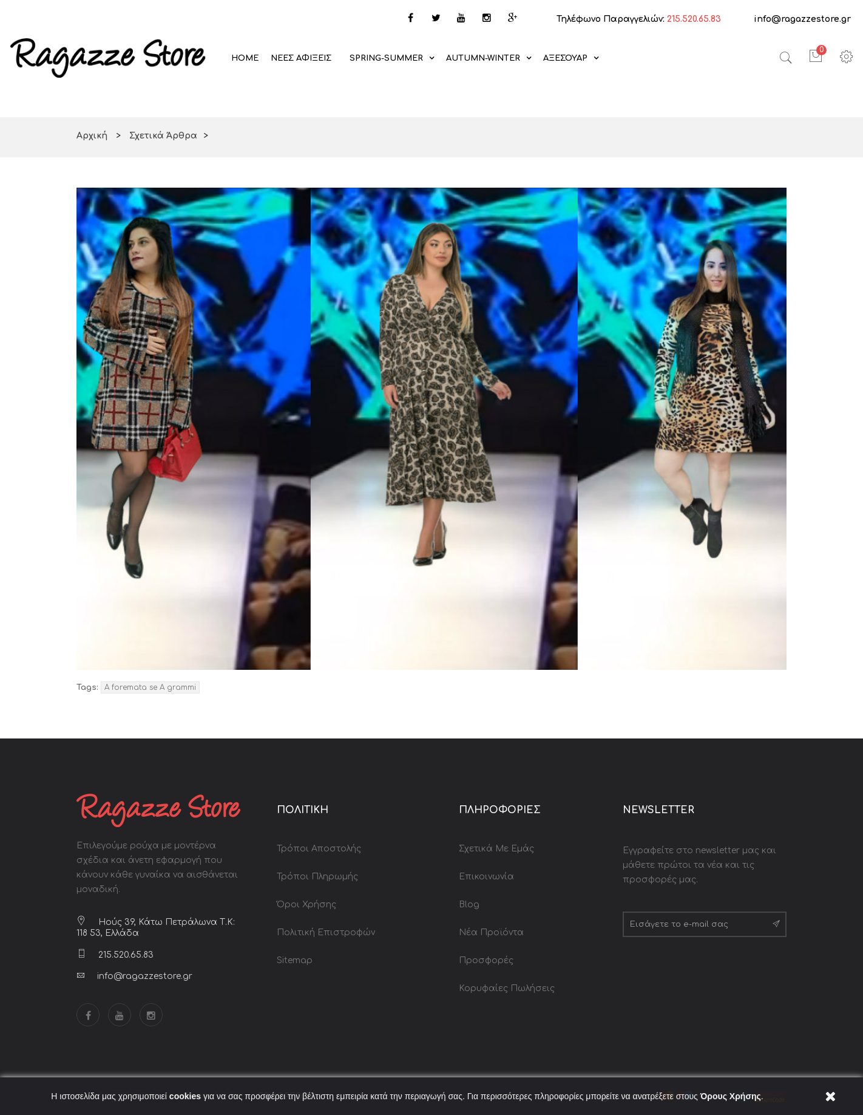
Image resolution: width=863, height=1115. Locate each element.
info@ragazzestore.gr (802, 19)
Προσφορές (486, 960)
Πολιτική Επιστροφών (326, 932)
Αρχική (91, 135)
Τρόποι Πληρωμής (317, 876)
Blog (469, 904)
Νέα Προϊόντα (491, 932)
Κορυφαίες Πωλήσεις (507, 988)
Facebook (88, 1014)
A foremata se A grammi (150, 687)
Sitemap (295, 960)
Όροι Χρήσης (306, 904)
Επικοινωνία (486, 876)
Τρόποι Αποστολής (319, 848)
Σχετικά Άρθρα (163, 135)
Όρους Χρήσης (730, 1096)
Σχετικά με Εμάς (496, 848)
